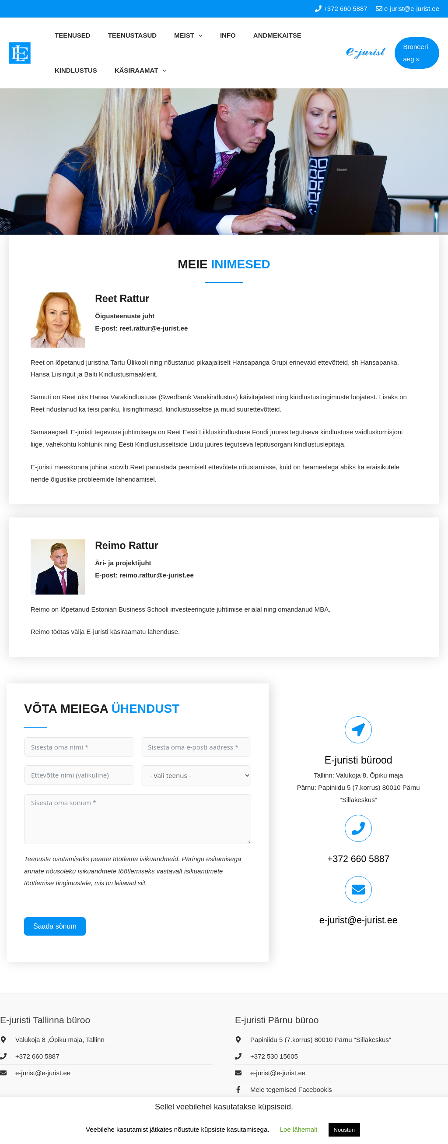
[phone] (30, 1056)
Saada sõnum (55, 926)
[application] (174, 35)
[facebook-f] (283, 1089)
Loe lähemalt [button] (299, 1129)
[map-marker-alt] (52, 1039)
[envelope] (35, 1073)
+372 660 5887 (358, 858)
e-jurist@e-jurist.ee (358, 920)
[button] (414, 53)
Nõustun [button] (344, 1129)
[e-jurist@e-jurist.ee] (358, 889)
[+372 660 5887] (358, 828)
